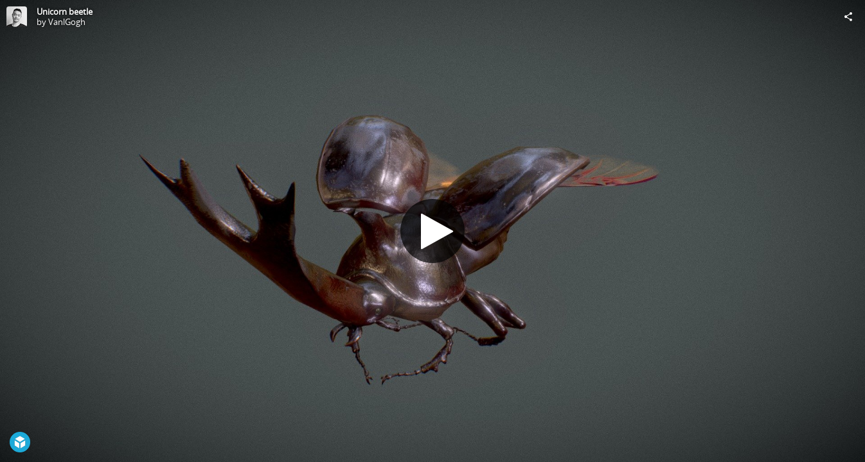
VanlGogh (66, 22)
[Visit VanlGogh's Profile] (16, 16)
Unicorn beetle (65, 11)
